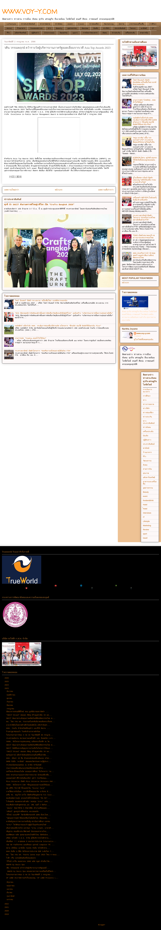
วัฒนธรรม (63, 33)
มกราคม (10, 900)
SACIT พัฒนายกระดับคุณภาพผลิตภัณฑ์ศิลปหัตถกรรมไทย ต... (30, 718)
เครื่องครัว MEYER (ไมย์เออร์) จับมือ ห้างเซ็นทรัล (145, 198)
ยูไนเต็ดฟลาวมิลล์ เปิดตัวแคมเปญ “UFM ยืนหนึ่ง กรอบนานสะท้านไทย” (144, 180)
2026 (7, 678)
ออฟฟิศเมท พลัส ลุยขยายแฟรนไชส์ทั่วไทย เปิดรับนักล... (28, 835)
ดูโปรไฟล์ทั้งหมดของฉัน (143, 339)
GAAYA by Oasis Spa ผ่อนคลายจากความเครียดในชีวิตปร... (31, 871)
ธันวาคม (10, 691)
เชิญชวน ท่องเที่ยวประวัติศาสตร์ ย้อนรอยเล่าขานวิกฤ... (27, 831)
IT (153, 28)
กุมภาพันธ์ (11, 896)
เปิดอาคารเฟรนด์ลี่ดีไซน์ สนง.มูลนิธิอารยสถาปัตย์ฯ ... (27, 712)
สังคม (105, 33)
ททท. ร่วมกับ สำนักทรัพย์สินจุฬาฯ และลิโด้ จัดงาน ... (28, 728)
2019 (7, 914)
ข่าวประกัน (116, 33)
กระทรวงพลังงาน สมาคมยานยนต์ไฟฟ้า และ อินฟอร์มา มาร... (30, 738)
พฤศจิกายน (11, 695)
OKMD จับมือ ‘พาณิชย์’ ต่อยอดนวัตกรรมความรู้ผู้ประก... (28, 762)
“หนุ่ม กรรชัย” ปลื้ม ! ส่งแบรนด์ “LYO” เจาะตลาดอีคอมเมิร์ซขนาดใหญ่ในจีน (144, 140)
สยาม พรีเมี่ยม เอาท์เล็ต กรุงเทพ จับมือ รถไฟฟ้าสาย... (28, 848)
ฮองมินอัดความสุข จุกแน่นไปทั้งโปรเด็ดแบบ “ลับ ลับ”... (28, 798)
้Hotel (133, 28)
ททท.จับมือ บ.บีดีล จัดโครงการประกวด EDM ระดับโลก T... (30, 851)
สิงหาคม (10, 705)
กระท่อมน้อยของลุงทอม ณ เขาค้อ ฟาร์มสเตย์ (23, 765)
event (70, 24)
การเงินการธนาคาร (90, 33)
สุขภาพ (121, 24)
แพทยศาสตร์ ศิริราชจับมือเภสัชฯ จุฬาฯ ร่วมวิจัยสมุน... (27, 778)
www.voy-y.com (143, 333)
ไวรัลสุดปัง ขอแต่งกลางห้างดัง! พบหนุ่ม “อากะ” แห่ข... (28, 802)
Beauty (59, 28)
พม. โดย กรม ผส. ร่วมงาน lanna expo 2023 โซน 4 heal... (33, 855)
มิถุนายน (10, 882)
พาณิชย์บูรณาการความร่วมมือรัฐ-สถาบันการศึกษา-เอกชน (28, 822)
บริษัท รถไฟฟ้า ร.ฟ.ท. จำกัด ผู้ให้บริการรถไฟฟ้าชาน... (28, 838)
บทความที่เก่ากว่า (106, 190)
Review (85, 28)
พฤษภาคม (11, 886)
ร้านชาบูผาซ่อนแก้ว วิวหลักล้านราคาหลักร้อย (23, 732)
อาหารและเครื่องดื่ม (136, 24)
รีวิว (8, 33)
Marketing (108, 24)
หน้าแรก (58, 190)
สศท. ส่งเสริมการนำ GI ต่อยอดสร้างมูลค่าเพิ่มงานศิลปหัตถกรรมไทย (144, 255)
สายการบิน (144, 33)
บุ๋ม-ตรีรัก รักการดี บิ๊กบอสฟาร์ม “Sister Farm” (25, 788)
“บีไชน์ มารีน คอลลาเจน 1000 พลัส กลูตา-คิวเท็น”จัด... (29, 861)
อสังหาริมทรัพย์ (20, 33)
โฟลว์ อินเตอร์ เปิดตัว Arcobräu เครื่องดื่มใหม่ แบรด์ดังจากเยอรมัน (41, 301)
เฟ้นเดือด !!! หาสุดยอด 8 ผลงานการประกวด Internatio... (31, 841)
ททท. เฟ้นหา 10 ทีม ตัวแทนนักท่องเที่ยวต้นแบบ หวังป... (29, 758)
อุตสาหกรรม (72, 28)
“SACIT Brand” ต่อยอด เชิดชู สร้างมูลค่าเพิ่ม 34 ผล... (29, 715)
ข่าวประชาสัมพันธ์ (28, 24)
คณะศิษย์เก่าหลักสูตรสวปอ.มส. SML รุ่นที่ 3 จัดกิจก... (28, 805)
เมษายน (10, 889)
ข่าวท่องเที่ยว (94, 24)
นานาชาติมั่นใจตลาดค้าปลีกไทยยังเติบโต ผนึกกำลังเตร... (28, 725)
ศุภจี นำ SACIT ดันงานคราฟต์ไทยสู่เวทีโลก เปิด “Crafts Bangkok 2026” (39, 204)
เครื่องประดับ (130, 33)
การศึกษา (152, 24)
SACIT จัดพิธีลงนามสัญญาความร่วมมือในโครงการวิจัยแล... (29, 748)
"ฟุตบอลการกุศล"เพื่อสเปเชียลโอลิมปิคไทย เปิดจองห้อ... (28, 818)
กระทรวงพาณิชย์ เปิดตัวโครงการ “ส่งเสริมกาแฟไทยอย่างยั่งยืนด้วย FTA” (43, 351)
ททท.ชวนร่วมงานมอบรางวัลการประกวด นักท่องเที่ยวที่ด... (29, 775)
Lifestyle (11, 24)
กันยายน (10, 702)
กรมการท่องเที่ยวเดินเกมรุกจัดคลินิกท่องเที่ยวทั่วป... (26, 768)
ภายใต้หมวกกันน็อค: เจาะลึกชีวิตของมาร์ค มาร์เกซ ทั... (28, 792)
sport (75, 33)
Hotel (9, 28)
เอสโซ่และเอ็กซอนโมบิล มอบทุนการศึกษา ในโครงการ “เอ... (30, 772)
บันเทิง (95, 28)
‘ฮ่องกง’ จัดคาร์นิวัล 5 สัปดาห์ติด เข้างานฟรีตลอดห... (28, 808)
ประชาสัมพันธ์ (120, 28)
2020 (7, 911)
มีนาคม (10, 893)
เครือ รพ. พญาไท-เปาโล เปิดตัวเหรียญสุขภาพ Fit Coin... (30, 795)
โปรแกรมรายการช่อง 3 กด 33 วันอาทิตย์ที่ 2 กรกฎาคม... (29, 875)
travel (81, 24)
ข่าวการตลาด (45, 24)
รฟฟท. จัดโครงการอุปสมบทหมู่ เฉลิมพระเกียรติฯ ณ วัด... (29, 742)
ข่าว (49, 28)
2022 (7, 904)
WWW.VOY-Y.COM (30, 11)
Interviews (49, 33)
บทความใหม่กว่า (11, 190)
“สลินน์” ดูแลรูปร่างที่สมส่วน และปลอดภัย (22, 812)
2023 (7, 688)
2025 (7, 682)
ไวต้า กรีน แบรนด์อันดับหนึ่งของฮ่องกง (21, 858)
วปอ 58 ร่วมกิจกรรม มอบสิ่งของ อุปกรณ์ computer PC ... (30, 845)
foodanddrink (36, 28)
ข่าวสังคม (58, 24)
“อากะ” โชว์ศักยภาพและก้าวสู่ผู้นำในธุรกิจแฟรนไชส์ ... (28, 825)
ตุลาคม (10, 698)
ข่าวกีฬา (106, 28)
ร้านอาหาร (21, 28)
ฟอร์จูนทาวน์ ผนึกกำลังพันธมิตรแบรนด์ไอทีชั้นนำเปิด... (27, 755)
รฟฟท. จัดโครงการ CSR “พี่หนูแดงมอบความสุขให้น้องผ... (29, 785)
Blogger (101, 925)
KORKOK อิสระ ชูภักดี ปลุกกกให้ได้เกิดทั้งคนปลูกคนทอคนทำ (145, 160)
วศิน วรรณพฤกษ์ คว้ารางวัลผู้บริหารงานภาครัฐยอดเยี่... (27, 868)
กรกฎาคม (11, 709)
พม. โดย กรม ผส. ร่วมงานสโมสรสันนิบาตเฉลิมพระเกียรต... (30, 722)
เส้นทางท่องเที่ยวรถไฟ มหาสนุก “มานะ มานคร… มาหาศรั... (30, 828)
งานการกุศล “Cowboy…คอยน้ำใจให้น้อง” (30, 338)
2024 (7, 685)
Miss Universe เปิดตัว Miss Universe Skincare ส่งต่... (30, 781)
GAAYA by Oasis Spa (15, 865)
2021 (7, 907)
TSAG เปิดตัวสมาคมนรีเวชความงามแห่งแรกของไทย (144, 236)
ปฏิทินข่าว (35, 33)
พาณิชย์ (144, 28)
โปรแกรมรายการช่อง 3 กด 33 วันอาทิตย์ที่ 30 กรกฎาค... (29, 735)
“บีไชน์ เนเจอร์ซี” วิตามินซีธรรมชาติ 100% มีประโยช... (28, 815)
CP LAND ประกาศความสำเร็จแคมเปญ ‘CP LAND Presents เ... (32, 878)
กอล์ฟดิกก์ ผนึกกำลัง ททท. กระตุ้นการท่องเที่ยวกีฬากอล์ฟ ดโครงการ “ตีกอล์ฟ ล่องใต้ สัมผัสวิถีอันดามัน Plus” (58, 326)
